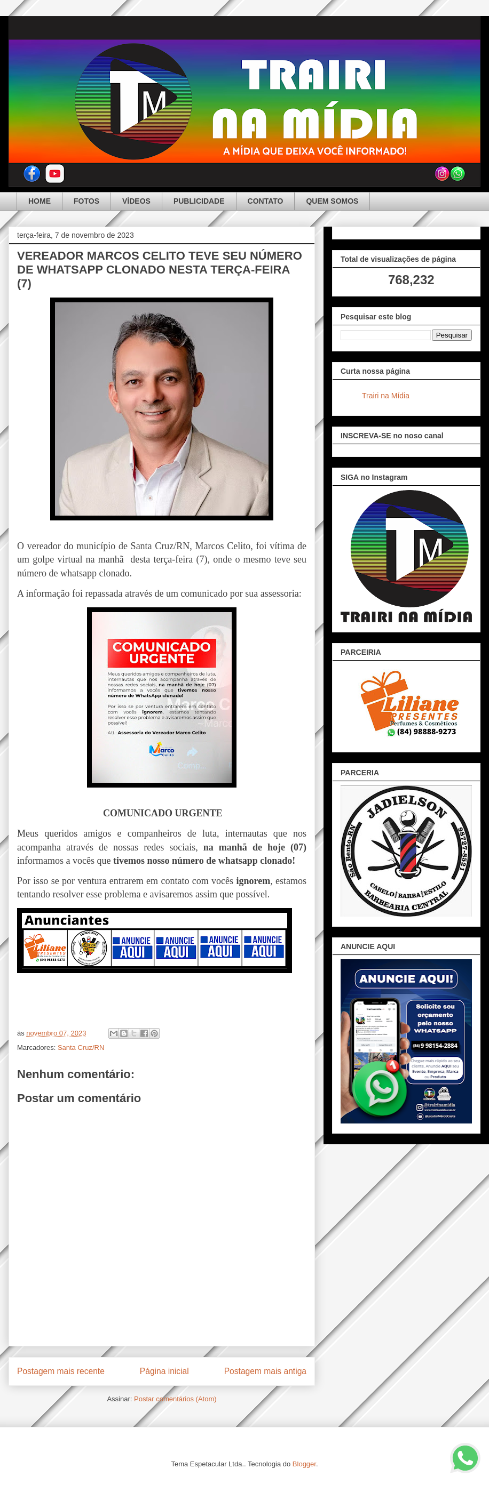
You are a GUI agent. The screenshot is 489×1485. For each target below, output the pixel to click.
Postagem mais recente (61, 1371)
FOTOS (86, 201)
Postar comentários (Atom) (175, 1399)
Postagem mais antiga (265, 1371)
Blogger (304, 1464)
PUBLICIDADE (199, 201)
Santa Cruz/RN (81, 1047)
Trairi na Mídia (385, 395)
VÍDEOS (136, 201)
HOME (39, 201)
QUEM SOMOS (332, 201)
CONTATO (265, 201)
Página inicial (164, 1371)
